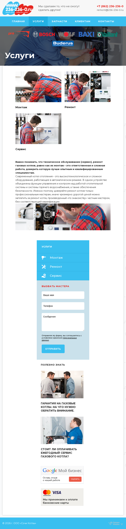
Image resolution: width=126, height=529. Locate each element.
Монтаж (56, 257)
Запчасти (59, 21)
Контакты (106, 21)
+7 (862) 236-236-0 (110, 6)
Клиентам (82, 21)
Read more (38, 90)
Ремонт (56, 267)
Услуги (38, 21)
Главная (18, 21)
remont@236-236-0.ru (110, 10)
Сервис (56, 276)
